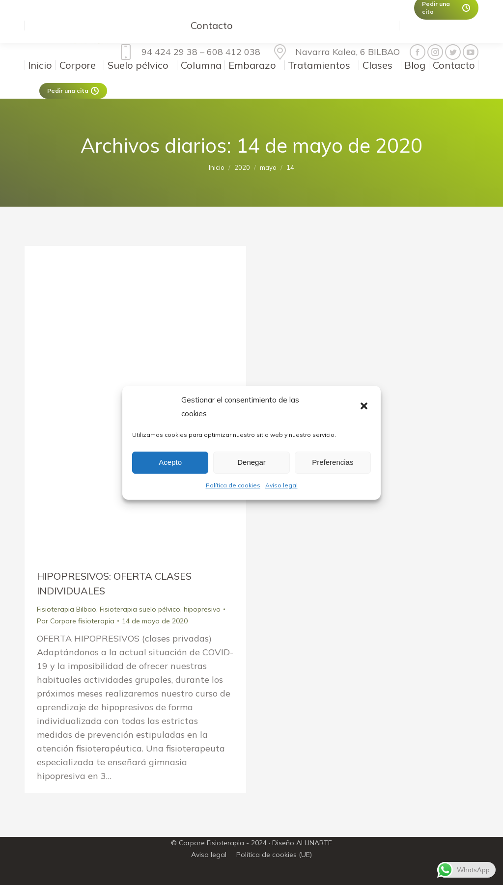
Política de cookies (233, 485)
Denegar (251, 462)
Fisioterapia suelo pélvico (140, 609)
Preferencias (332, 462)
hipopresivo (202, 609)
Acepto (170, 462)
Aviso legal (281, 485)
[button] (365, 407)
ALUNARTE (314, 842)
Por (75, 621)
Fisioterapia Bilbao (66, 609)
